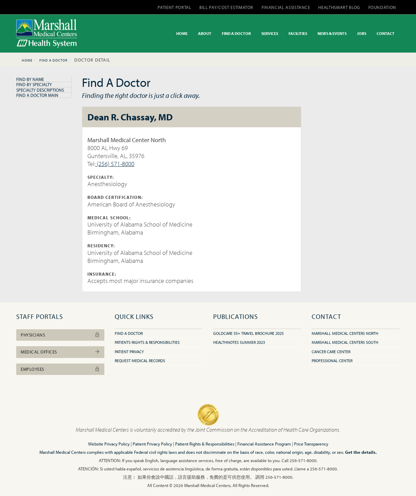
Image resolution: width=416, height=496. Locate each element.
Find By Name (30, 79)
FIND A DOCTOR (236, 33)
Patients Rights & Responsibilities (147, 342)
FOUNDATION (382, 7)
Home (27, 60)
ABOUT (204, 33)
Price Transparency (311, 444)
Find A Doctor (53, 60)
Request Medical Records (140, 360)
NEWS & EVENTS (332, 33)
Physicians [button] (60, 335)
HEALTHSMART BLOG (339, 7)
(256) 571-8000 (114, 164)
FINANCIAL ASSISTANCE (286, 7)
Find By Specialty (34, 84)
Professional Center (332, 360)
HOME (182, 33)
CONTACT (386, 33)
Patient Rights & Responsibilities (204, 444)
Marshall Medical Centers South (345, 342)
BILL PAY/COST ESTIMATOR (226, 7)
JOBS (361, 33)
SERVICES (269, 33)
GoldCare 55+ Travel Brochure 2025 (248, 333)
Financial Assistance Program (264, 444)
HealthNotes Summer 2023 (239, 342)
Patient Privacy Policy (152, 444)
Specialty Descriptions (40, 90)
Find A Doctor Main (37, 95)
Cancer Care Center (331, 351)
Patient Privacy (129, 351)
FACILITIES (298, 33)
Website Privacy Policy (109, 444)
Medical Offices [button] (60, 352)
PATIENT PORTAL (174, 7)
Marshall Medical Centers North (345, 333)
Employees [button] (60, 369)
